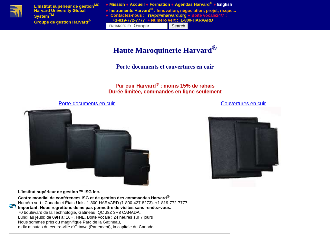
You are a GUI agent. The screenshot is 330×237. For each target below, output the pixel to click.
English (224, 4)
